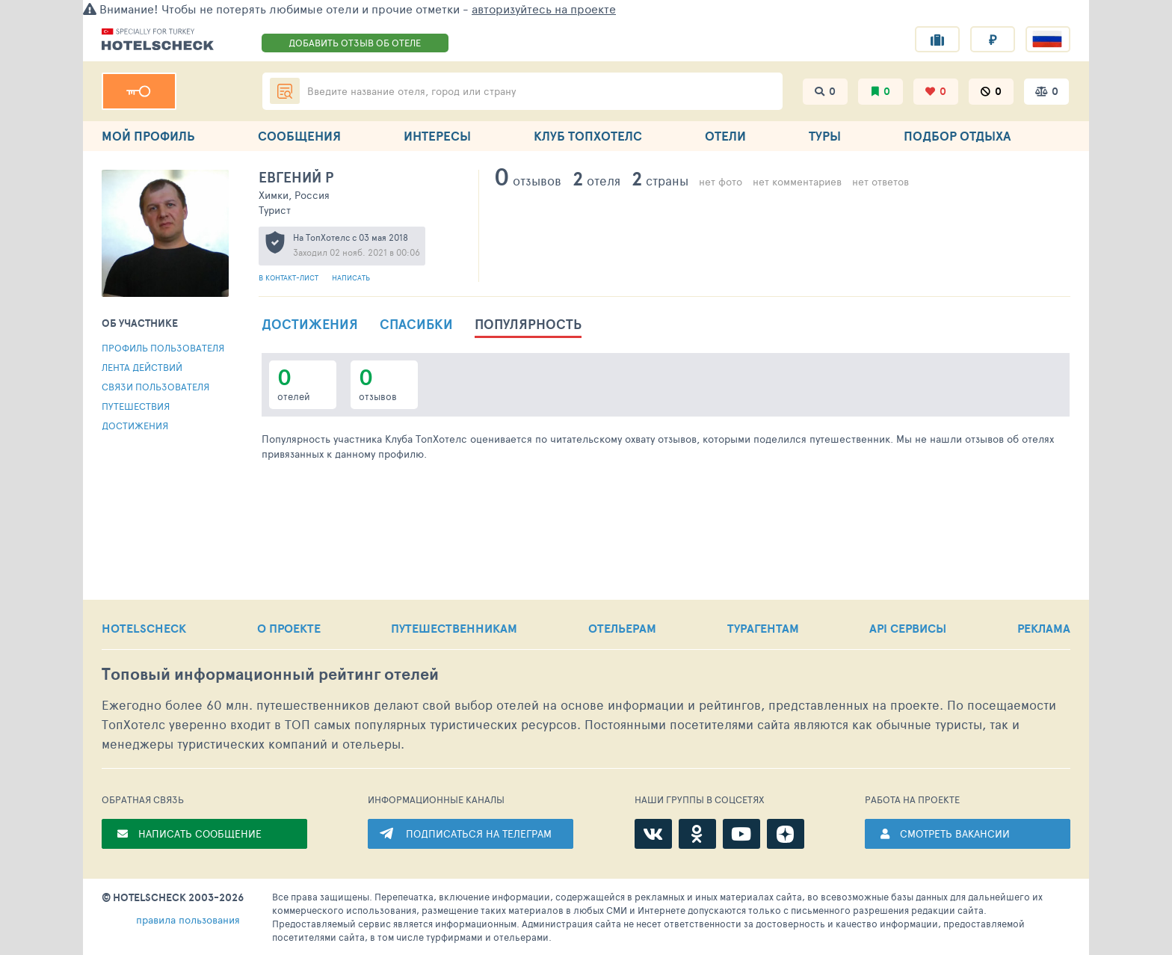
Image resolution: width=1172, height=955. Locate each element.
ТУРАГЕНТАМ (763, 628)
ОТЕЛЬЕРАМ (622, 628)
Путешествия (136, 406)
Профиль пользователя (163, 347)
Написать (351, 277)
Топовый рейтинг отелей (270, 674)
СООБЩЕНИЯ (299, 135)
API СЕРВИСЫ (907, 628)
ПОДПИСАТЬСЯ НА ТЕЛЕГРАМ (479, 833)
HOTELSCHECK (144, 628)
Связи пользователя (155, 386)
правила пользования (188, 919)
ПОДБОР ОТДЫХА (957, 135)
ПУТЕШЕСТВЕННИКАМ (454, 628)
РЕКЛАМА (1043, 628)
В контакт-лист (290, 277)
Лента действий (142, 367)
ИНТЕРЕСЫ (437, 135)
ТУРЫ (825, 135)
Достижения (135, 425)
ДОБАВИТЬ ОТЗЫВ (355, 42)
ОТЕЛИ (725, 135)
